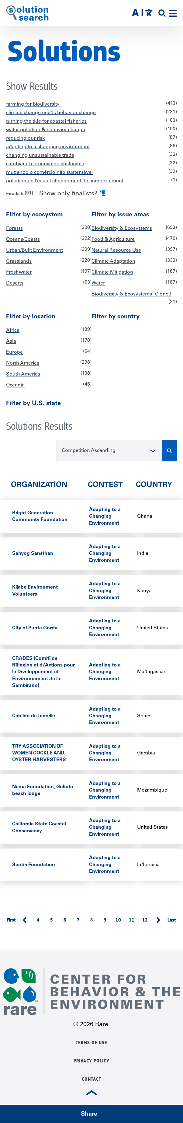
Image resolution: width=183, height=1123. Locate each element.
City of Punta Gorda (34, 628)
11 (133, 921)
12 (147, 921)
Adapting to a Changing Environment (105, 516)
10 (120, 921)
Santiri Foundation (33, 864)
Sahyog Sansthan (32, 553)
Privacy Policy (91, 1061)
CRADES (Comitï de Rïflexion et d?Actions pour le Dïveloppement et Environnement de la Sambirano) (43, 672)
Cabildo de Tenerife (33, 716)
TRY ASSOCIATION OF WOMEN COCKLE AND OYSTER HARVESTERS (39, 753)
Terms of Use (91, 1043)
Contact (91, 1079)
